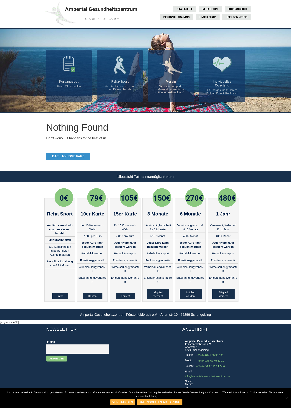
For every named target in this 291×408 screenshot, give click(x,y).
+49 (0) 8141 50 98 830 (209, 355)
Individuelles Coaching (222, 83)
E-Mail (51, 342)
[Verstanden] (286, 398)
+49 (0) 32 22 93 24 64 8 (210, 366)
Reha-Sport (120, 81)
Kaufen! (92, 296)
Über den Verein (237, 17)
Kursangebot (238, 9)
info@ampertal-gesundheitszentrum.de (207, 376)
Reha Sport (210, 9)
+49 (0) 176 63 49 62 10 (210, 360)
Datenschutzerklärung (160, 402)
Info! (60, 296)
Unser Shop (208, 17)
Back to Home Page (68, 156)
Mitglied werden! (158, 294)
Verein (171, 81)
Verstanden (122, 402)
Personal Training (176, 17)
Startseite (185, 9)
